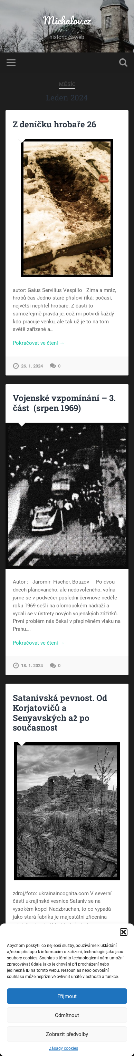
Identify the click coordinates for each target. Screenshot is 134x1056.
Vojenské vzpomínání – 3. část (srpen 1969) (64, 402)
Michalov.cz (67, 20)
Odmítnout (67, 1015)
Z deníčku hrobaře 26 (54, 124)
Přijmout (67, 996)
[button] (123, 932)
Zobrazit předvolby (67, 1034)
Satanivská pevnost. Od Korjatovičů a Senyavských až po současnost (60, 712)
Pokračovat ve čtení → (39, 343)
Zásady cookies (63, 1048)
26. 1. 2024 (32, 366)
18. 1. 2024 (32, 665)
